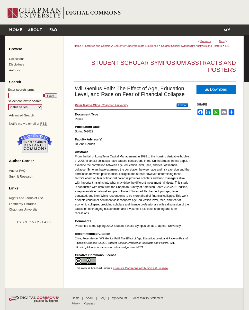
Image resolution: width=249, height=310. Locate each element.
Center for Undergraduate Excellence (136, 45)
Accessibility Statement (148, 298)
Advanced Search (21, 115)
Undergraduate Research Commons (34, 143)
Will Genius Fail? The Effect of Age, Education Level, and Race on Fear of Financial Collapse (130, 91)
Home (77, 45)
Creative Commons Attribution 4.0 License (140, 268)
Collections (17, 59)
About (90, 298)
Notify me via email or (28, 124)
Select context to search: (25, 101)
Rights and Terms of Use (26, 198)
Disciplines (16, 64)
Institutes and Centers (97, 45)
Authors (14, 70)
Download (216, 89)
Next (222, 41)
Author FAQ (17, 170)
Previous (205, 41)
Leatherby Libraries (22, 204)
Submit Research (21, 176)
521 (227, 45)
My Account (120, 298)
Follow (182, 105)
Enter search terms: (21, 89)
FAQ (103, 298)
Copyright (89, 303)
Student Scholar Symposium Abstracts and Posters (191, 45)
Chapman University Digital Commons (153, 12)
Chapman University (23, 209)
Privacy (76, 303)
